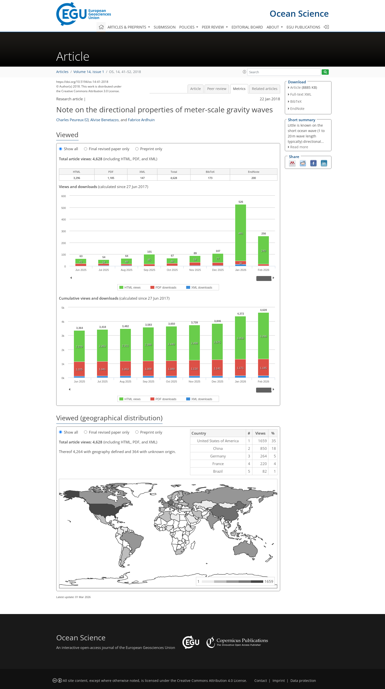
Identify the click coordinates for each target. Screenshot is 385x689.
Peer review (216, 89)
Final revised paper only (106, 148)
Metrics (239, 89)
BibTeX (296, 101)
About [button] (273, 27)
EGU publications (303, 27)
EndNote (297, 108)
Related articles (264, 89)
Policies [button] (187, 27)
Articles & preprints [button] (127, 27)
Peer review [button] (213, 27)
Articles (62, 72)
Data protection (303, 680)
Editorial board (247, 27)
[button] (244, 72)
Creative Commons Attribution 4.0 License (211, 680)
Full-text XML (300, 94)
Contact (260, 680)
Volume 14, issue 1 (88, 72)
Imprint (279, 680)
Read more (299, 147)
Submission (165, 27)
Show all (68, 148)
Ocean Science (299, 13)
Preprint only (148, 148)
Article (195, 89)
